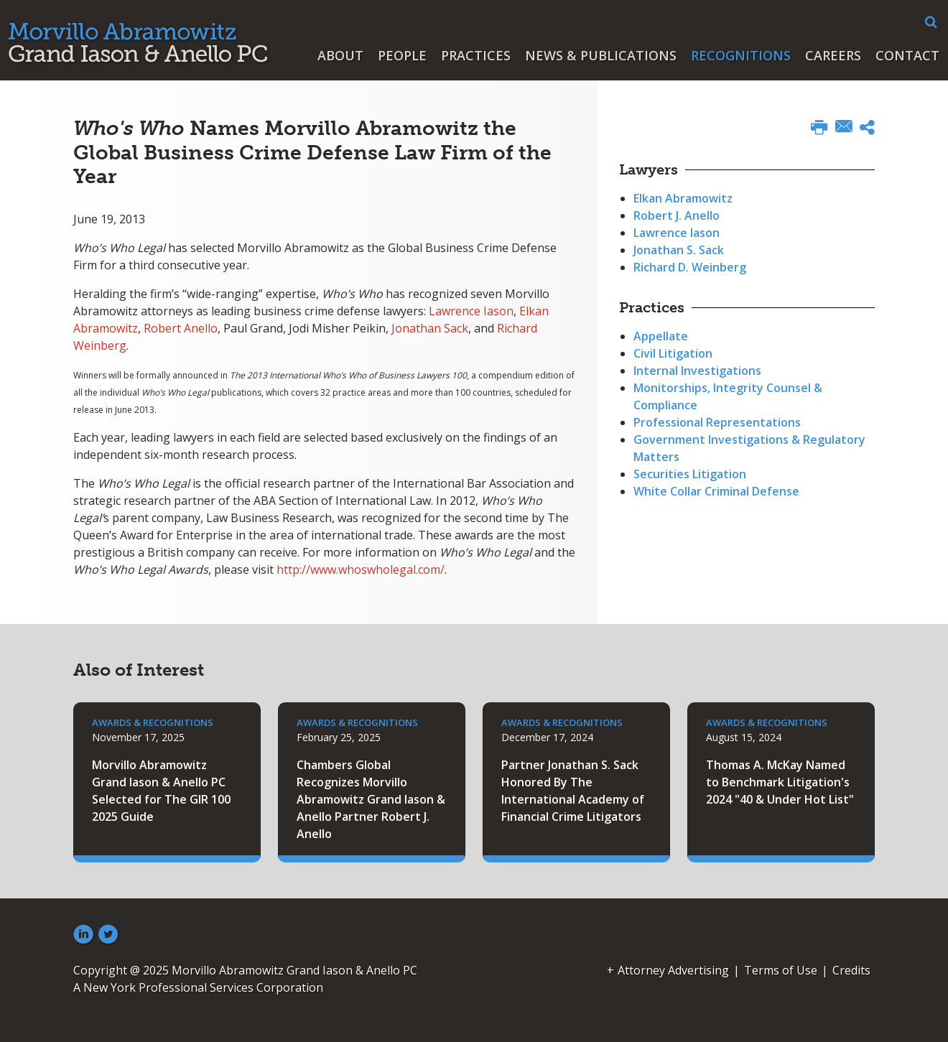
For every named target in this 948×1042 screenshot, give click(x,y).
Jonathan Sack (429, 328)
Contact (907, 55)
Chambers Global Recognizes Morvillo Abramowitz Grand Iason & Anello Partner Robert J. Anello (371, 799)
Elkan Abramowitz (683, 198)
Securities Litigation (689, 474)
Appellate (660, 336)
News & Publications (601, 55)
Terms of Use (780, 970)
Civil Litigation (672, 353)
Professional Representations (717, 422)
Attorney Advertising (673, 970)
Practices (476, 55)
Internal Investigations (697, 370)
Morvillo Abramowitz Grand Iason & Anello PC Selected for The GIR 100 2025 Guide (161, 790)
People (402, 55)
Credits (851, 970)
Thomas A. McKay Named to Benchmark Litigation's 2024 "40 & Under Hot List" (780, 782)
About (340, 55)
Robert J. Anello (676, 215)
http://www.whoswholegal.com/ (360, 569)
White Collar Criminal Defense (716, 491)
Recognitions (741, 55)
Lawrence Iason (471, 311)
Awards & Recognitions (152, 722)
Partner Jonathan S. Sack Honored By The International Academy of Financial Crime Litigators (572, 790)
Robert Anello (181, 328)
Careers (833, 55)
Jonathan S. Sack (678, 250)
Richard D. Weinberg (689, 267)
